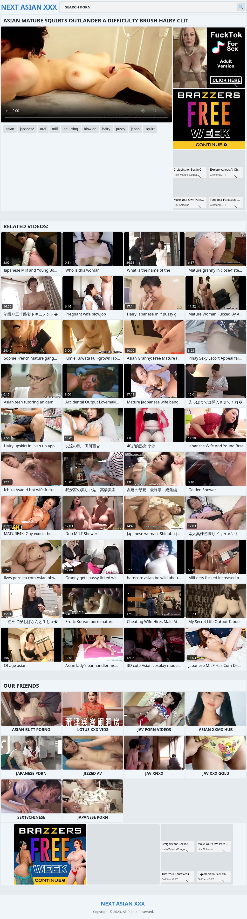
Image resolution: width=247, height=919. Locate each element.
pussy (120, 129)
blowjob (90, 129)
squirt (150, 129)
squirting (71, 129)
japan (135, 129)
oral (43, 129)
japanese (27, 129)
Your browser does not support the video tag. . (86, 74)
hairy (106, 129)
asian (10, 129)
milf (55, 129)
